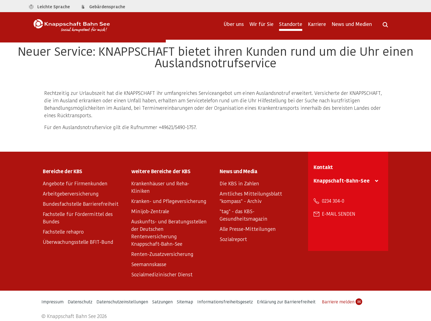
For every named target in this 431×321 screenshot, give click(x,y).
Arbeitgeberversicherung (71, 193)
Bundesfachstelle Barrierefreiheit (81, 204)
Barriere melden (342, 301)
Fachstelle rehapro (63, 231)
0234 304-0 (333, 201)
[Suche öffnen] (385, 26)
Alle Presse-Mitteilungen (248, 229)
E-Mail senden (338, 213)
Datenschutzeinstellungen (122, 301)
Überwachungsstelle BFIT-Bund (78, 242)
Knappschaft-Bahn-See (342, 180)
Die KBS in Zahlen (239, 183)
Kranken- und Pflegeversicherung (168, 201)
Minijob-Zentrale (150, 211)
